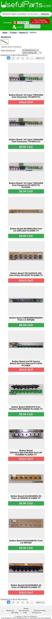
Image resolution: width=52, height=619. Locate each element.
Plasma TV (23, 33)
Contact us (36, 613)
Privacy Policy (40, 610)
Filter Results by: (8, 51)
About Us (10, 610)
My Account (24, 610)
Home (4, 33)
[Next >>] (40, 58)
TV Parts (13, 33)
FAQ (25, 613)
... (32, 58)
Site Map (14, 613)
